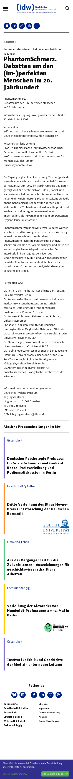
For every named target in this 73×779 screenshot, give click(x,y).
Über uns (43, 703)
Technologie (11, 704)
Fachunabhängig (13, 725)
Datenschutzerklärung (49, 712)
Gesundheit (10, 712)
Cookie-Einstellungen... (14, 773)
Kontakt (42, 716)
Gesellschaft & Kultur (16, 708)
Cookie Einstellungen (49, 721)
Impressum (44, 708)
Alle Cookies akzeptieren (55, 773)
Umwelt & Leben (13, 717)
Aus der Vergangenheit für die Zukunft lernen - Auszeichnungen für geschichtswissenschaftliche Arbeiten (38, 567)
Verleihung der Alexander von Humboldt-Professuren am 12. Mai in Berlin (38, 610)
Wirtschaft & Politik (14, 721)
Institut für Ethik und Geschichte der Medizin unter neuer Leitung (35, 662)
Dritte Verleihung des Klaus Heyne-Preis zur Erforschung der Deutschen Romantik (38, 509)
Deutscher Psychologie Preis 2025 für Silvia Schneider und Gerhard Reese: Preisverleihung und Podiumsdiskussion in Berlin (36, 465)
